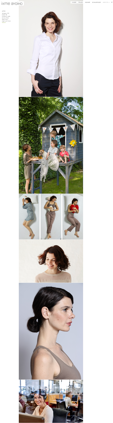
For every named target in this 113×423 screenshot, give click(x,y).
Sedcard (4, 22)
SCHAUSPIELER (96, 2)
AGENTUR (106, 2)
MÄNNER (87, 2)
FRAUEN (80, 2)
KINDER (74, 2)
